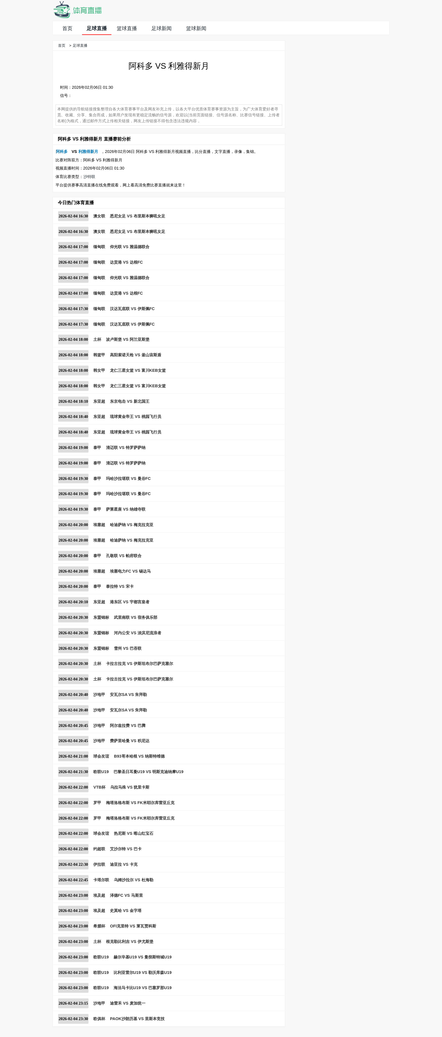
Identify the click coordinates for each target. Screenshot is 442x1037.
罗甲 (97, 802)
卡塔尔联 (101, 880)
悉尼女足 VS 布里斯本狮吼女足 (137, 216)
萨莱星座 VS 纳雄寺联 (125, 509)
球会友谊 (101, 756)
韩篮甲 (99, 355)
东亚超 (99, 401)
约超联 (99, 849)
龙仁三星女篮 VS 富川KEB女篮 (138, 370)
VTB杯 (99, 787)
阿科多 (62, 151)
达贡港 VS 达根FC (126, 262)
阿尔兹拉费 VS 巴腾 (127, 725)
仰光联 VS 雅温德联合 (129, 246)
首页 (67, 28)
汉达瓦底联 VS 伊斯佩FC (132, 308)
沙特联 (89, 176)
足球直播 (97, 28)
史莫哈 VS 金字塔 (125, 910)
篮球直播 (127, 28)
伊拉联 (99, 864)
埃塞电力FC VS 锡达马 (130, 571)
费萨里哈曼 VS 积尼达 (129, 740)
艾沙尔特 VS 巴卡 (125, 849)
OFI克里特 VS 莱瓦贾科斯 (133, 926)
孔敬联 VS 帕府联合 (123, 555)
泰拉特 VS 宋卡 (119, 586)
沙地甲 (99, 694)
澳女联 (99, 216)
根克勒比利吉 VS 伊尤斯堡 (129, 941)
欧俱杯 (99, 1018)
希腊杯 (99, 926)
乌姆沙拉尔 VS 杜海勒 (133, 880)
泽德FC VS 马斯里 (126, 895)
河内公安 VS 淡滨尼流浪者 (137, 633)
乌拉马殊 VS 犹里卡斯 (129, 787)
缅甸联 (99, 246)
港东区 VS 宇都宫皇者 (129, 602)
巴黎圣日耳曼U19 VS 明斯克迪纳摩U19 (149, 771)
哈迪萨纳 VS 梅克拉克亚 (131, 524)
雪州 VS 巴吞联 (127, 648)
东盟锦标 (101, 617)
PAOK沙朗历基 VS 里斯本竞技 (137, 1018)
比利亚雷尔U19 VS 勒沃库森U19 (143, 972)
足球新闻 (161, 28)
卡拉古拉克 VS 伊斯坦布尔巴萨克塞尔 (139, 663)
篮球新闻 (196, 28)
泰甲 (97, 447)
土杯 (97, 339)
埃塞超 (99, 524)
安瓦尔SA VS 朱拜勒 (128, 694)
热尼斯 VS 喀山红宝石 (133, 833)
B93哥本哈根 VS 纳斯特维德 (139, 756)
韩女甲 (99, 370)
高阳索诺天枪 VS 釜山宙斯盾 (135, 355)
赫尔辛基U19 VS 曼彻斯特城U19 (143, 957)
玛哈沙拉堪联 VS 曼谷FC (128, 478)
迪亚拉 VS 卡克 (123, 864)
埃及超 (99, 895)
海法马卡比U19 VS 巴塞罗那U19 (143, 987)
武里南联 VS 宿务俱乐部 (135, 617)
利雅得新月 (88, 151)
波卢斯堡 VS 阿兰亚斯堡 (127, 339)
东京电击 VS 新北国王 (129, 401)
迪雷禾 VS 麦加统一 (127, 1003)
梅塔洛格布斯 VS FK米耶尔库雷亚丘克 (140, 802)
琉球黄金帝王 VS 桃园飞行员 (135, 416)
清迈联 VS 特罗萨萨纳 (125, 447)
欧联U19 (101, 771)
